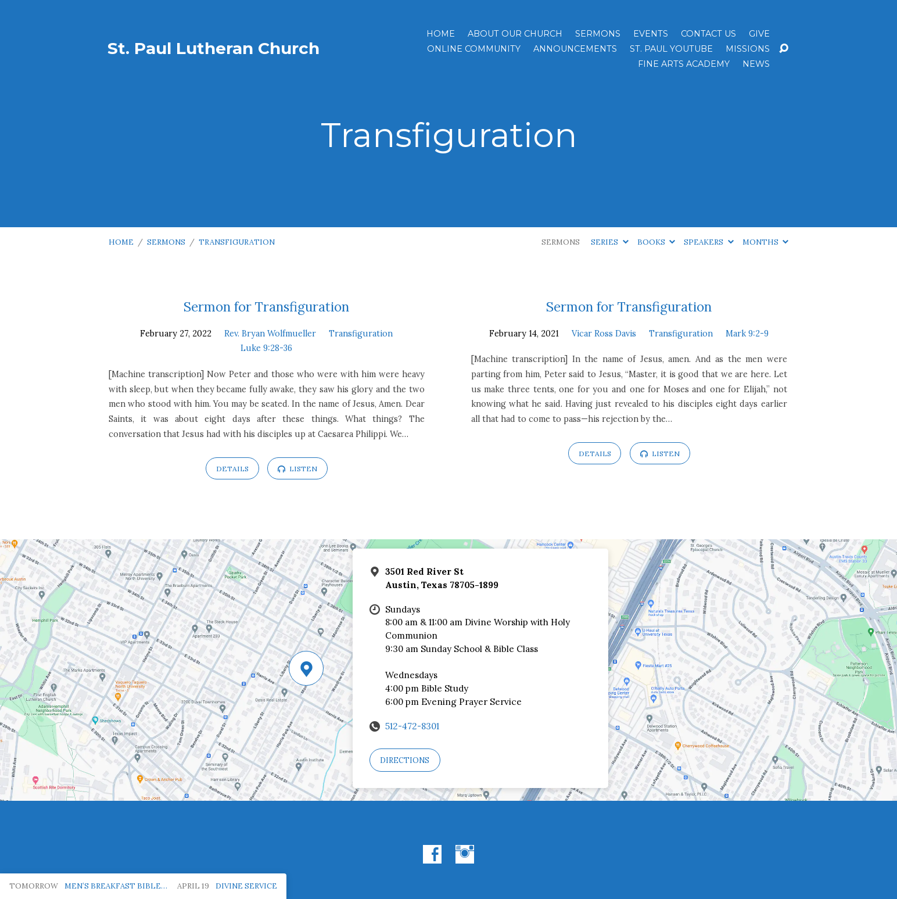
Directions (404, 760)
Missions (748, 49)
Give (759, 34)
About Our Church (515, 34)
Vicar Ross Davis (604, 333)
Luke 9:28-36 (266, 348)
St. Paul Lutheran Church (213, 48)
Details (232, 468)
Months (765, 242)
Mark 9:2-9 (747, 333)
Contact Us (708, 34)
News (756, 64)
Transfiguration (237, 242)
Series (609, 242)
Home (440, 34)
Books (656, 242)
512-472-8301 (412, 726)
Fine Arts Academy (684, 64)
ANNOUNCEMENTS (575, 49)
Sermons (597, 34)
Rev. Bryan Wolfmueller (270, 333)
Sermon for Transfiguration (266, 306)
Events (650, 34)
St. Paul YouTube (671, 49)
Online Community (474, 49)
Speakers (708, 242)
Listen (297, 468)
